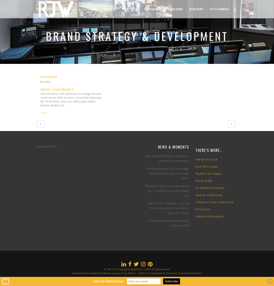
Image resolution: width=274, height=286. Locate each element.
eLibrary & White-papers (210, 216)
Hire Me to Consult (207, 159)
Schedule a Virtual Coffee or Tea (214, 202)
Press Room (203, 209)
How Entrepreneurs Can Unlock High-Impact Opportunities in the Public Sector (167, 173)
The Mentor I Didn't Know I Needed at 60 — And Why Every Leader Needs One (167, 190)
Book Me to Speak (206, 166)
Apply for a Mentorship (209, 195)
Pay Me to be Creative (208, 173)
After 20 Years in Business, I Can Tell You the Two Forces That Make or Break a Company (168, 208)
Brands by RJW (204, 181)
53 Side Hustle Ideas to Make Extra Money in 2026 (168, 223)
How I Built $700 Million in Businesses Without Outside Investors (167, 158)
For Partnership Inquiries (210, 188)
